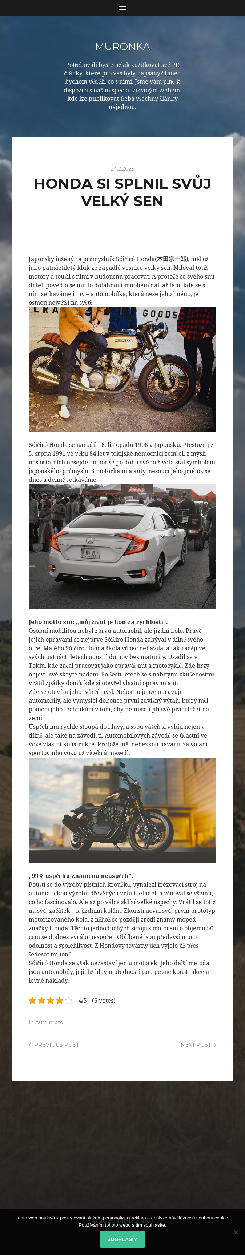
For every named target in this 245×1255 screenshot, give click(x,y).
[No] (236, 1232)
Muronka (122, 46)
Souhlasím (122, 1239)
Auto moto (49, 1022)
